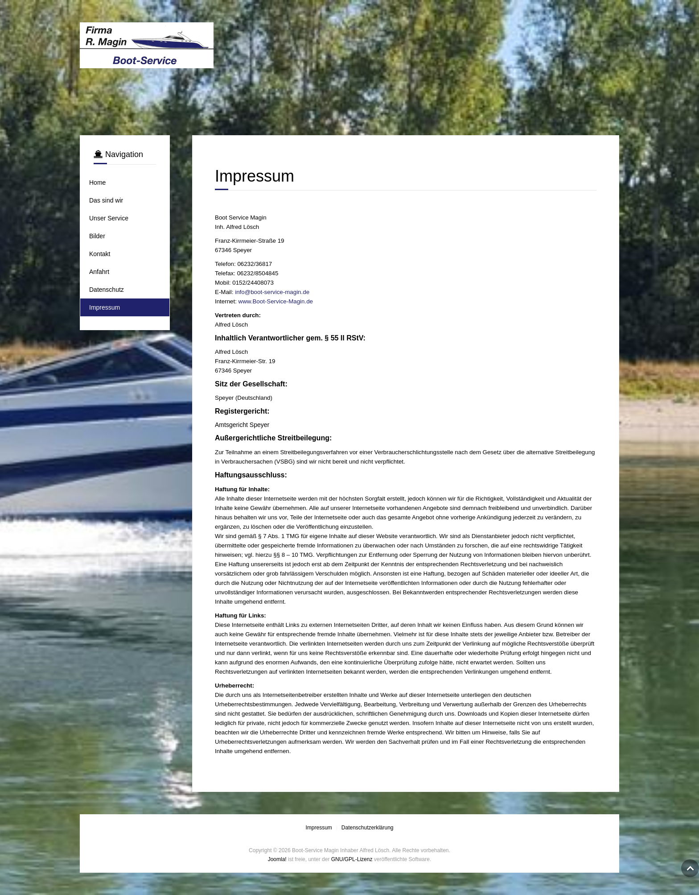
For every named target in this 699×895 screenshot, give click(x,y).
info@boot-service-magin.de (272, 292)
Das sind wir (106, 200)
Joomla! (277, 859)
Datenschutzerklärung (367, 828)
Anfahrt (99, 271)
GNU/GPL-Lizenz (352, 859)
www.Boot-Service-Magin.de (275, 301)
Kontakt (99, 253)
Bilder (97, 236)
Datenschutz (106, 289)
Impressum (104, 307)
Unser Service (108, 218)
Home (97, 182)
